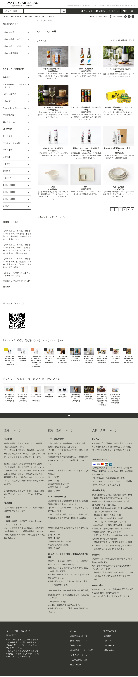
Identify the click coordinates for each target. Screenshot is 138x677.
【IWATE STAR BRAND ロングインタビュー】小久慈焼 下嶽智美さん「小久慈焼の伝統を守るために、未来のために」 (17, 235)
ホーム (39, 20)
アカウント (86, 11)
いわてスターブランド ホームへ (52, 217)
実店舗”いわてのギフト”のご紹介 (17, 281)
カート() (128, 11)
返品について (76, 645)
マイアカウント (110, 631)
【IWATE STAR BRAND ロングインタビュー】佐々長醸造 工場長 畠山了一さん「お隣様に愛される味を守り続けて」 (17, 263)
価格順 (124, 40)
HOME (6, 16)
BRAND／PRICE (32, 16)
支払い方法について (78, 636)
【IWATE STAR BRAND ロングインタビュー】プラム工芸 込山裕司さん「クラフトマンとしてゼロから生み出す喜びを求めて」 (17, 249)
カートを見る (109, 645)
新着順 (131, 40)
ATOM (78, 665)
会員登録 (100, 11)
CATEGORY (16, 16)
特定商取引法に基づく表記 (81, 650)
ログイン (113, 11)
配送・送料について (78, 641)
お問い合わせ (115, 16)
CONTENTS (48, 16)
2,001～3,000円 (47, 20)
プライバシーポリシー (79, 655)
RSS (72, 665)
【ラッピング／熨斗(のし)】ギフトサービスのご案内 (17, 274)
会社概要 (7, 286)
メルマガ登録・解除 (98, 16)
